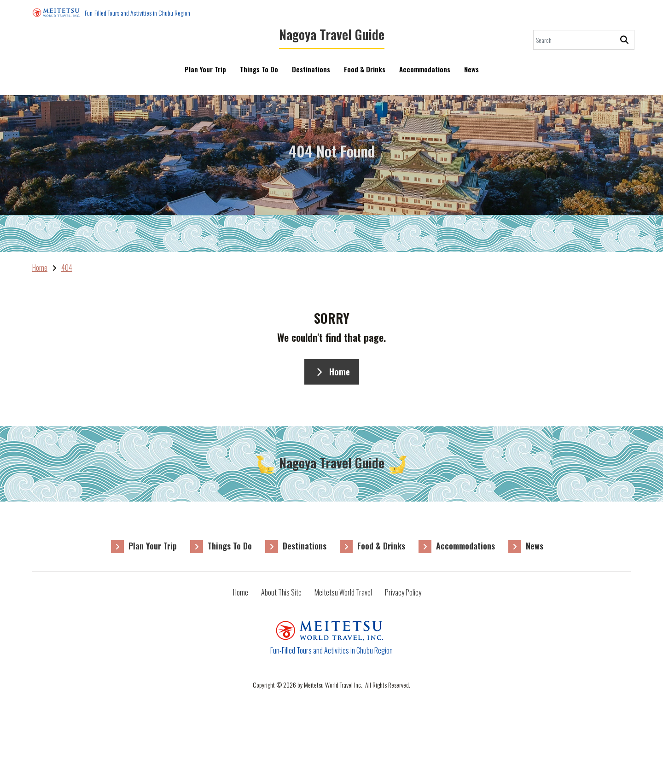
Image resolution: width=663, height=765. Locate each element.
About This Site (281, 592)
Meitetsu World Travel (343, 592)
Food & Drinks (364, 69)
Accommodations (424, 75)
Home (332, 371)
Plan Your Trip (205, 69)
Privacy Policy (403, 592)
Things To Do (259, 69)
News (471, 75)
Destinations (311, 69)
